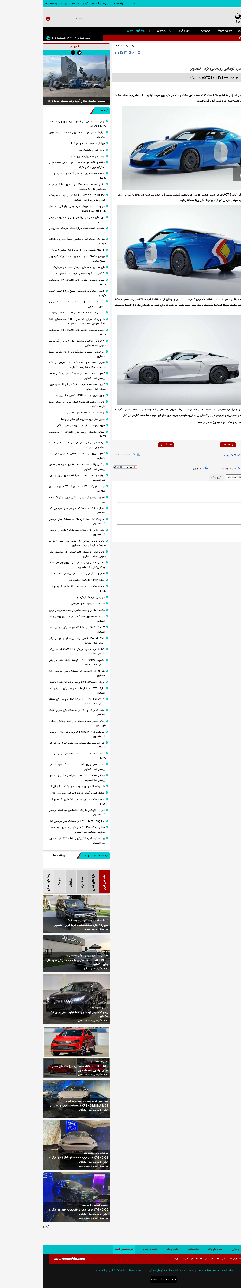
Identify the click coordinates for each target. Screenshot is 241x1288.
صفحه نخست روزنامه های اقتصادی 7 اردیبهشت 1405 (34, 756)
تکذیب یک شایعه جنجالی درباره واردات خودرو (37, 273)
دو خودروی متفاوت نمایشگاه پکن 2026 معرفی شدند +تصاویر (34, 354)
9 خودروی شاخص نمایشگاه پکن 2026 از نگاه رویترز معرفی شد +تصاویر (34, 343)
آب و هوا (52, 3)
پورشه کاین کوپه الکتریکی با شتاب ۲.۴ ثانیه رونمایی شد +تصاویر (34, 840)
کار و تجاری (200, 31)
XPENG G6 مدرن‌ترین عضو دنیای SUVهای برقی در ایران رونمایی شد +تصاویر (35, 1160)
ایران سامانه (113, 1279)
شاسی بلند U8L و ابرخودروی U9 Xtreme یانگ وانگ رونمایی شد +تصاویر (34, 565)
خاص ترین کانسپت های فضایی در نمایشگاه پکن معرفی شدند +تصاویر (34, 554)
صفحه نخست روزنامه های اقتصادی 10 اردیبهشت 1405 (34, 332)
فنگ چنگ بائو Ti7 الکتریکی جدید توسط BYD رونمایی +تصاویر (34, 304)
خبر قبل (123, 445)
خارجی (219, 53)
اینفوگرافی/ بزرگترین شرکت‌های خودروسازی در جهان (35, 793)
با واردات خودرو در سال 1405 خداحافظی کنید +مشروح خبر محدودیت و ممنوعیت (34, 321)
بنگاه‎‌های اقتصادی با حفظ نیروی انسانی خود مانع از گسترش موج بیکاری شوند (34, 165)
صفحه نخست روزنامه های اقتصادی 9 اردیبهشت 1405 (34, 434)
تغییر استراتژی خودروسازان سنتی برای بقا (40, 419)
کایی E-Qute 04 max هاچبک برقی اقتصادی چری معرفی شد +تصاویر (34, 386)
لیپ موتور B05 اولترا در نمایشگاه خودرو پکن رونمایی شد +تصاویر (34, 767)
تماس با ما (88, 3)
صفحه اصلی (232, 31)
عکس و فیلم (142, 31)
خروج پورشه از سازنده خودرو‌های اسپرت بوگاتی (37, 425)
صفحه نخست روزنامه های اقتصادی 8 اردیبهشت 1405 (34, 588)
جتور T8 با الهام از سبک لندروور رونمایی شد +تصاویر (34, 574)
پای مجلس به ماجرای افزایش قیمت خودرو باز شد (35, 267)
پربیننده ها (16, 855)
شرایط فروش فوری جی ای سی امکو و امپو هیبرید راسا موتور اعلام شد (34, 445)
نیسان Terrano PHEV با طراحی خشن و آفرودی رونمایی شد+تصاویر (34, 777)
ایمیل (232, 497)
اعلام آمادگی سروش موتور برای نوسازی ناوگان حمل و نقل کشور (34, 723)
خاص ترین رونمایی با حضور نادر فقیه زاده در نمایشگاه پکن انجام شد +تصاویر (34, 543)
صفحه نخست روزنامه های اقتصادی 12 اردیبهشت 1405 (34, 282)
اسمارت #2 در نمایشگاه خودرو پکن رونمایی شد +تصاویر (34, 510)
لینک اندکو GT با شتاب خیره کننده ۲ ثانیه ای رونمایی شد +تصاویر (34, 532)
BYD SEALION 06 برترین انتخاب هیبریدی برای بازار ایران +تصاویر (34, 962)
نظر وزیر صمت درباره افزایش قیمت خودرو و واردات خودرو (34, 241)
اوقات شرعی (75, 3)
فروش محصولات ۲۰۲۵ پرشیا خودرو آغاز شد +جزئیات (34, 682)
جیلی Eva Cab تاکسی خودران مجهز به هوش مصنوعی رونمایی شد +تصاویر (34, 829)
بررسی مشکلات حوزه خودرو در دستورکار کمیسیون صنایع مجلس (34, 258)
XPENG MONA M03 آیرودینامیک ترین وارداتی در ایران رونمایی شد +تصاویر (36, 1108)
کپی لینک (173, 477)
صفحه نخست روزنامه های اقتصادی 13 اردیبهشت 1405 (34, 175)
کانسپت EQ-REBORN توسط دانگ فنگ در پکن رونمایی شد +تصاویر (34, 662)
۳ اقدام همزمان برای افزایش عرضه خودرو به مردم (35, 250)
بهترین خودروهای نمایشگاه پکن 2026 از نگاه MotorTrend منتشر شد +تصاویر (34, 365)
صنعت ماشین (219, 95)
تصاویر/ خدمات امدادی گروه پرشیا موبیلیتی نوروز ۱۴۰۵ (33, 101)
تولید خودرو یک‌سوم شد (49, 150)
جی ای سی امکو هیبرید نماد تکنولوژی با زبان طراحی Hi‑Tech (34, 745)
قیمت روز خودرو (122, 31)
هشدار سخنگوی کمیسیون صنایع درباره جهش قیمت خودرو (34, 293)
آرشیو (42, 3)
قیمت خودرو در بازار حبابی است (45, 156)
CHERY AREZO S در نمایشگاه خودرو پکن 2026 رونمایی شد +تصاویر (34, 701)
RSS (2, 3)
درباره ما (62, 3)
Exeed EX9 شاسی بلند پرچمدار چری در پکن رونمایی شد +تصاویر (34, 640)
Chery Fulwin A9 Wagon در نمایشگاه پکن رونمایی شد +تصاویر (34, 521)
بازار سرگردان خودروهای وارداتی (45, 604)
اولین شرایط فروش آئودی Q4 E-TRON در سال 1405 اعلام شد (34, 124)
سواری (216, 31)
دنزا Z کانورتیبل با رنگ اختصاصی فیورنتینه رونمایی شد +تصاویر (34, 812)
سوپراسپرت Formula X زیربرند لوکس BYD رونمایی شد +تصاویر (34, 734)
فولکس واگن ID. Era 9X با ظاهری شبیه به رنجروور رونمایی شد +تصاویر (34, 467)
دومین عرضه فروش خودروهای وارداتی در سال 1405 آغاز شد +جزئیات (34, 208)
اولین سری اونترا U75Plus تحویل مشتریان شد (37, 395)
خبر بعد (185, 445)
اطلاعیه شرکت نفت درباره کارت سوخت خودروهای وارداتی (34, 230)
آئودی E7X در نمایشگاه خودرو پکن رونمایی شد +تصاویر (34, 456)
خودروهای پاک (181, 31)
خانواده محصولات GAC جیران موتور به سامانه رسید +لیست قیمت (34, 404)
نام (233, 489)
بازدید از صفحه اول (225, 468)
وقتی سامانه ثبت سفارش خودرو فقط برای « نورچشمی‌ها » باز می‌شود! (34, 186)
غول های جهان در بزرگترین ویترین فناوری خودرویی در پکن (34, 219)
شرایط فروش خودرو (96, 31)
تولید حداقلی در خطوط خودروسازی (43, 413)
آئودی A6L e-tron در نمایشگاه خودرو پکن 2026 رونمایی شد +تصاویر (34, 376)
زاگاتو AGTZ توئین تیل (189, 455)
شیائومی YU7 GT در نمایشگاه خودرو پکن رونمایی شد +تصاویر (34, 477)
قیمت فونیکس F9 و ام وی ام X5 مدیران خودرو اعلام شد (34, 488)
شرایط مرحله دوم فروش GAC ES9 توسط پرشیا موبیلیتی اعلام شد (34, 651)
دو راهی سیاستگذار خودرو (48, 597)
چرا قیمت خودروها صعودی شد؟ (45, 143)
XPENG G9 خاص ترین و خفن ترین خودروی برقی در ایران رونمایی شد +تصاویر (35, 1212)
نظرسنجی (32, 3)
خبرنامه (141, 1259)
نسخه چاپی (158, 468)
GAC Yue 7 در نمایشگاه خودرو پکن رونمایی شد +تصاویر (34, 629)
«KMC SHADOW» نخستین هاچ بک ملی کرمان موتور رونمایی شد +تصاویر (36, 1068)
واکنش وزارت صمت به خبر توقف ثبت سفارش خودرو (34, 313)
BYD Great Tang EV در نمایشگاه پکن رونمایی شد (34, 821)
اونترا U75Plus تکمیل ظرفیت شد (44, 580)
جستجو (10, 3)
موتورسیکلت (161, 31)
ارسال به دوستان (189, 468)
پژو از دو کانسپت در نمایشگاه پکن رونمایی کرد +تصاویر (34, 673)
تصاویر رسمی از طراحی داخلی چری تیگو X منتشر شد (34, 499)
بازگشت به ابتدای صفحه (81, 454)
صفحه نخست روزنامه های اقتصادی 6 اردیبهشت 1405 (34, 801)
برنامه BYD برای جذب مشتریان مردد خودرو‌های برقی (34, 610)
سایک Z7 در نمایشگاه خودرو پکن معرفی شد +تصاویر (34, 690)
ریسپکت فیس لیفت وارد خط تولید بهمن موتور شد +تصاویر (36, 1014)
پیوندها (21, 3)
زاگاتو (220, 455)
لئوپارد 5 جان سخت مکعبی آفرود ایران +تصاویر (38, 925)
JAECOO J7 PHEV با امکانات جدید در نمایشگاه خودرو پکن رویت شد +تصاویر (34, 197)
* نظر (232, 504)
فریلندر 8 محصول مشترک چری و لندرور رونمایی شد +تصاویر (34, 618)
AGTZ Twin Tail (208, 455)
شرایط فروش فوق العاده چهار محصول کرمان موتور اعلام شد (34, 134)
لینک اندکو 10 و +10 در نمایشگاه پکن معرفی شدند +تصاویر (34, 712)
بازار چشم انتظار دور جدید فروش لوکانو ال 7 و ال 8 (35, 786)
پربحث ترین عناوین (49, 855)
